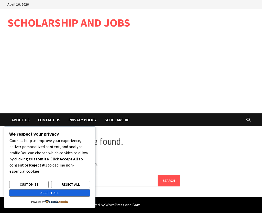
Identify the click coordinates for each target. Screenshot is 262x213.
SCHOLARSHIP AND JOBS (68, 23)
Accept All (49, 193)
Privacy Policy (82, 119)
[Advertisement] (131, 75)
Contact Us (49, 119)
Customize (29, 184)
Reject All (71, 184)
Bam (136, 204)
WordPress (114, 204)
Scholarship (117, 119)
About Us (21, 119)
